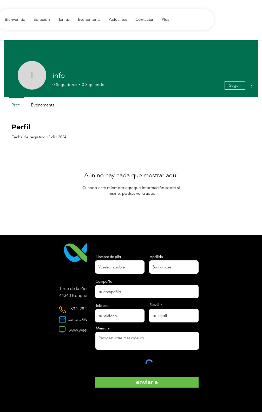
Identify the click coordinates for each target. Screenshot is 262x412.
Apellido (156, 257)
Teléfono (102, 305)
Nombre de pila (108, 257)
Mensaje (102, 328)
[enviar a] (147, 382)
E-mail (154, 305)
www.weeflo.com (85, 330)
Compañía (104, 281)
